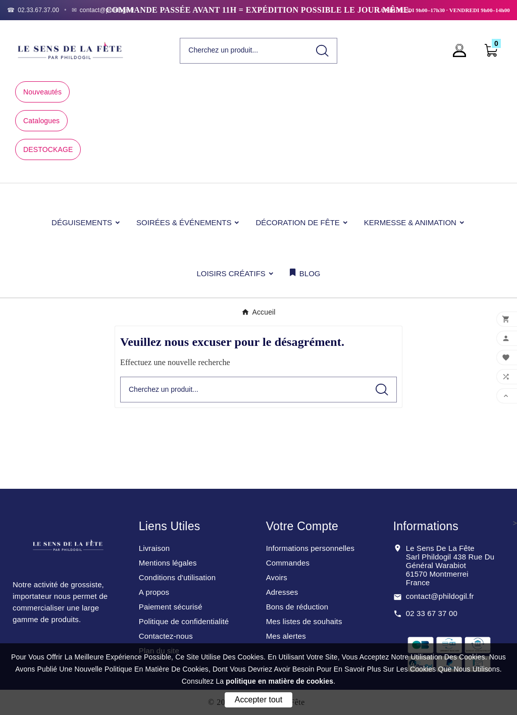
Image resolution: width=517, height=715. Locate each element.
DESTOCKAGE (48, 149)
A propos (154, 592)
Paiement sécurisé (170, 606)
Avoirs (276, 577)
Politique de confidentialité (184, 621)
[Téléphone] (33, 10)
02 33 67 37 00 (431, 613)
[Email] (103, 10)
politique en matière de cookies (279, 681)
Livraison (154, 548)
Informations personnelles (310, 548)
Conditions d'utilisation (177, 577)
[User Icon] (462, 50)
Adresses (282, 592)
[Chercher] (243, 50)
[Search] (322, 50)
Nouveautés (42, 92)
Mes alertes (286, 636)
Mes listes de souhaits (304, 621)
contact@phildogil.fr (440, 596)
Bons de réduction (297, 606)
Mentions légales (168, 562)
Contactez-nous (166, 636)
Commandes (287, 562)
